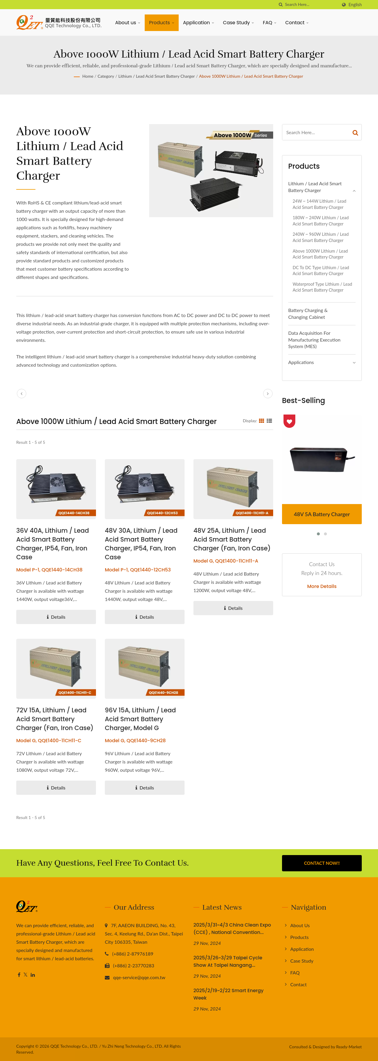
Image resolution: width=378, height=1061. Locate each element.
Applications (301, 362)
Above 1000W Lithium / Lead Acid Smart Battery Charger (251, 76)
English (355, 4)
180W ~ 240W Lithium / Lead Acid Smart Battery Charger (321, 220)
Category (105, 76)
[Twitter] (25, 974)
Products (161, 22)
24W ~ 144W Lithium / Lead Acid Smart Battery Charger (319, 204)
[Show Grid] (261, 420)
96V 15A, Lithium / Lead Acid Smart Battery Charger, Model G (140, 719)
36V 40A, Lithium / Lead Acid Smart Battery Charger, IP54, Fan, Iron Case (52, 543)
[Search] (311, 4)
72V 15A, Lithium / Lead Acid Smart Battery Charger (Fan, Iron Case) (55, 719)
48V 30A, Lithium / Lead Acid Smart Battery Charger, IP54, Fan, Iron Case (141, 543)
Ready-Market (349, 1046)
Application (198, 22)
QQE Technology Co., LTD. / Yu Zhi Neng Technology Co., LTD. (106, 1046)
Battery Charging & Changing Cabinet (308, 313)
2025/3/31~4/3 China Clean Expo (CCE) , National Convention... (232, 929)
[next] (268, 393)
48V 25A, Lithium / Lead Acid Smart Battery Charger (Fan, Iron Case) (232, 539)
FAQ (269, 22)
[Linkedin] (33, 974)
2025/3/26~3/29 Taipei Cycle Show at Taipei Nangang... (227, 961)
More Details (322, 586)
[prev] (21, 393)
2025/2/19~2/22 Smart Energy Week (228, 994)
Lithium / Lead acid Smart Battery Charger (156, 76)
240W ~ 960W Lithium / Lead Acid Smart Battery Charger (321, 237)
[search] (280, 4)
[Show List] (269, 420)
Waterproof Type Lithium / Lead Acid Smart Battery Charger (322, 287)
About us (127, 22)
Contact (297, 22)
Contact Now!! (322, 863)
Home (87, 76)
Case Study (238, 22)
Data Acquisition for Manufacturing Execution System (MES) (314, 339)
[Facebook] (19, 974)
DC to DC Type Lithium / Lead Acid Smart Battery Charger (321, 270)
